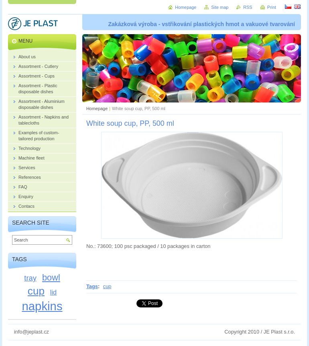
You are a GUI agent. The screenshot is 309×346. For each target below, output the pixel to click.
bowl (51, 277)
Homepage (97, 108)
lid (53, 292)
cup (107, 286)
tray (30, 278)
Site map (219, 7)
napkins (42, 306)
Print (271, 7)
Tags (92, 286)
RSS (247, 7)
